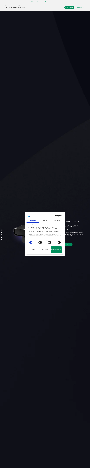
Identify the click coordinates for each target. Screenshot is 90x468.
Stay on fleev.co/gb (69, 7)
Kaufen (66, 247)
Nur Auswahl (45, 249)
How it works (48, 14)
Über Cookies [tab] (57, 220)
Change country (80, 7)
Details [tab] (45, 220)
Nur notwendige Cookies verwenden (33, 249)
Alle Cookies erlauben (56, 249)
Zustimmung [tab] (33, 220)
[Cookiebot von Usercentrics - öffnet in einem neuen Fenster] (56, 216)
